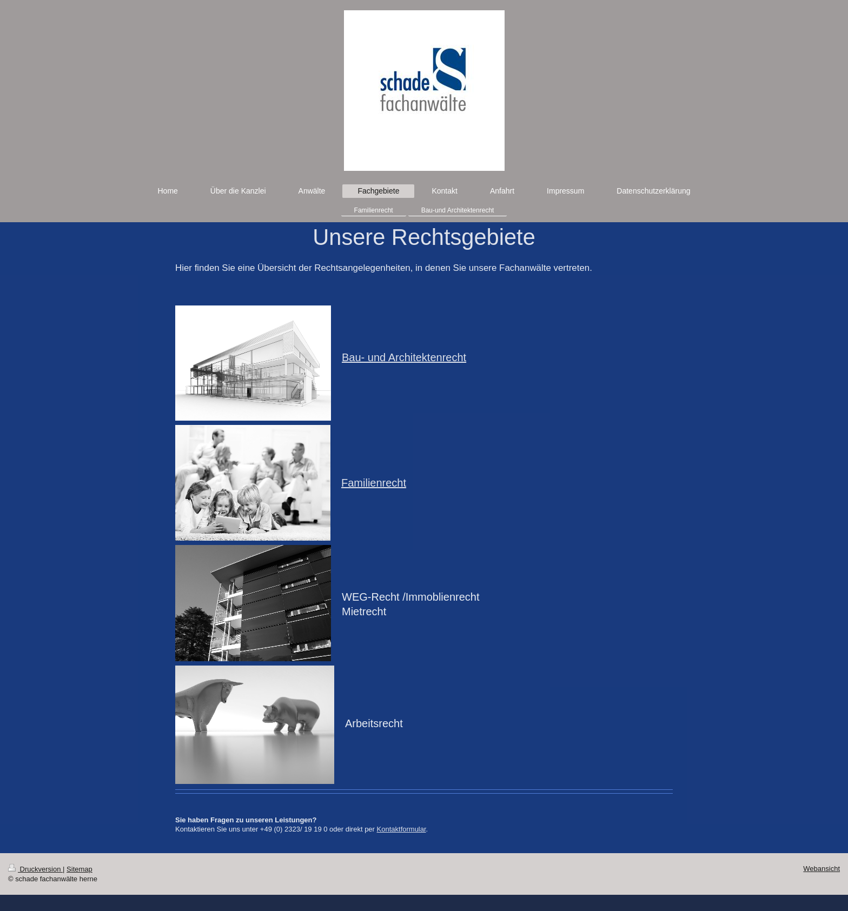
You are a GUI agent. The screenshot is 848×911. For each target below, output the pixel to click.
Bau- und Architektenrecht (404, 357)
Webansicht (821, 869)
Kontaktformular (401, 829)
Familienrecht (373, 483)
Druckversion (35, 869)
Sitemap (79, 869)
